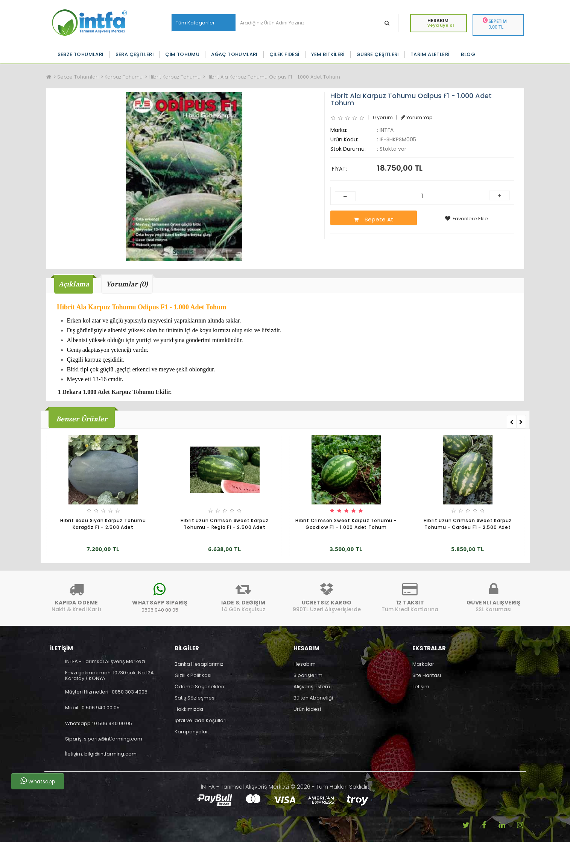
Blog (468, 54)
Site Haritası (426, 675)
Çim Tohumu (182, 54)
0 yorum (383, 117)
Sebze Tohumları (81, 54)
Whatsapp (37, 781)
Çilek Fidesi (284, 54)
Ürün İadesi (307, 709)
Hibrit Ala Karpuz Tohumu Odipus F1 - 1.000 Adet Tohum (273, 76)
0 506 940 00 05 (101, 707)
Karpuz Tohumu (124, 76)
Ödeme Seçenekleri (199, 686)
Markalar (423, 664)
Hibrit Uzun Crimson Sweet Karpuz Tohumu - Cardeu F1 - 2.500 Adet (468, 523)
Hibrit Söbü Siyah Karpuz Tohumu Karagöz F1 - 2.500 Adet (103, 523)
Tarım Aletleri (430, 54)
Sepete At (374, 219)
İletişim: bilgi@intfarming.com (101, 753)
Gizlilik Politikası (193, 675)
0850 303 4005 (129, 691)
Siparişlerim (307, 675)
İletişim (420, 686)
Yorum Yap (417, 117)
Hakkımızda (189, 709)
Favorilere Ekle (466, 218)
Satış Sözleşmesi (195, 697)
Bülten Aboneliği (313, 697)
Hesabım (304, 664)
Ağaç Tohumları (234, 54)
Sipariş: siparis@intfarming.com (103, 738)
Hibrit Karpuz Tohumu (175, 76)
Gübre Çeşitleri (377, 54)
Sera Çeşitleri (135, 54)
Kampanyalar (191, 731)
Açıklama (74, 284)
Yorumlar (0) (126, 284)
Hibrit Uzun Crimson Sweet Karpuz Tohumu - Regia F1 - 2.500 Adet (225, 523)
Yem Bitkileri (328, 54)
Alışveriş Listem (311, 686)
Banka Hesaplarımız (199, 664)
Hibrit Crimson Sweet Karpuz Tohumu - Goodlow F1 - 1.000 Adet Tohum (346, 523)
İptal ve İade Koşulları (200, 720)
